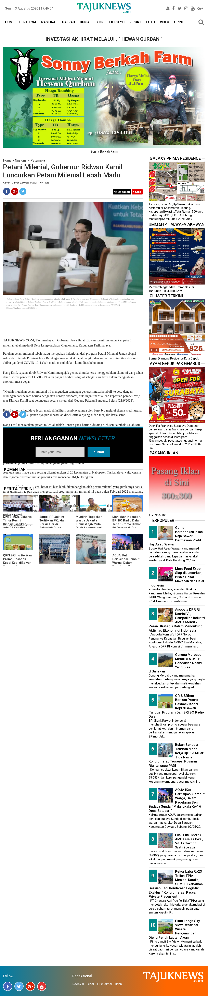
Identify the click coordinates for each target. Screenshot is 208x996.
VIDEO (164, 22)
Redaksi (78, 984)
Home (7, 160)
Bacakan (122, 192)
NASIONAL (49, 22)
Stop (137, 192)
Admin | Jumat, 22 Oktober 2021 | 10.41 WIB (26, 182)
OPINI (178, 22)
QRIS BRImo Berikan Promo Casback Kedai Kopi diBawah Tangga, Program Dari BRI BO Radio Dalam (17, 565)
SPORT (135, 22)
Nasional (21, 160)
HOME (9, 22)
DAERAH (68, 22)
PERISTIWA (27, 22)
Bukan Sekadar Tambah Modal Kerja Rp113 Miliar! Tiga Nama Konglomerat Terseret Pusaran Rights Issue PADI (176, 755)
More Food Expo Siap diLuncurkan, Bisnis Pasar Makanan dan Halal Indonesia (176, 577)
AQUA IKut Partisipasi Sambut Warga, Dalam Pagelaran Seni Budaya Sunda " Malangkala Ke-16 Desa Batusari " (177, 800)
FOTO (150, 22)
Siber (90, 984)
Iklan (118, 984)
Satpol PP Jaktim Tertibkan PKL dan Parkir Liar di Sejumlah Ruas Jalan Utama (52, 524)
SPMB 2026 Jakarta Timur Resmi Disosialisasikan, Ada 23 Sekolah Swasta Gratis (17, 524)
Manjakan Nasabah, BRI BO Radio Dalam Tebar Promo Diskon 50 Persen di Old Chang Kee (127, 524)
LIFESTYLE (117, 22)
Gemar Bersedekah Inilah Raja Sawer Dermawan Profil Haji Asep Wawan (176, 536)
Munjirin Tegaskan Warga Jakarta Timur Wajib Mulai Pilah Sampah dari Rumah (89, 524)
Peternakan (38, 160)
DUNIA (85, 22)
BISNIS (99, 22)
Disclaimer (104, 984)
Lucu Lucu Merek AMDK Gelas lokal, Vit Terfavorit (189, 839)
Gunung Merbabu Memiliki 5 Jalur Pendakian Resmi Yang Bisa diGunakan (175, 663)
